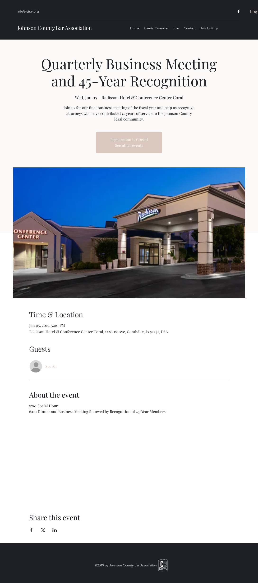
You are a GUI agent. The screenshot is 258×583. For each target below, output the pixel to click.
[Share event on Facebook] (31, 530)
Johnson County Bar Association (55, 27)
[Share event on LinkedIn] (54, 530)
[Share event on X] (43, 530)
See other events (129, 145)
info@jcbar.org (28, 11)
